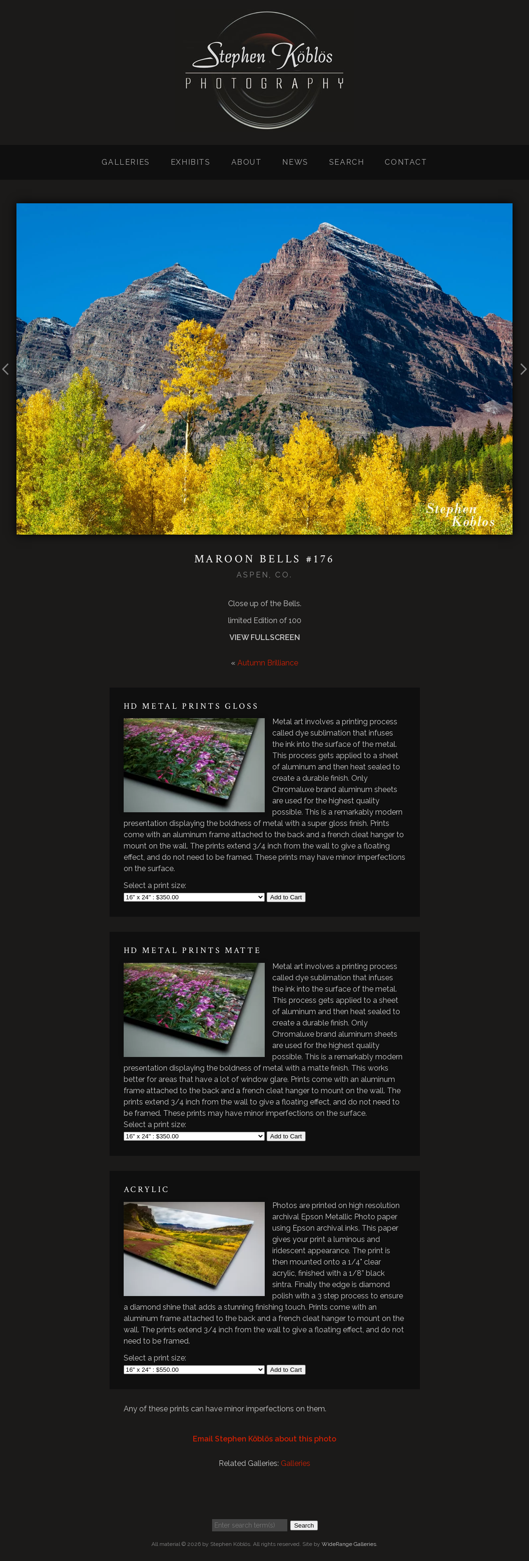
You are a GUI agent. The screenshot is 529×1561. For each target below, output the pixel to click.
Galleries (126, 162)
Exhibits (191, 162)
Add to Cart (286, 897)
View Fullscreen (264, 637)
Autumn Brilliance (267, 662)
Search (346, 162)
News (295, 162)
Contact (406, 162)
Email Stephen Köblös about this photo (264, 1438)
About (246, 162)
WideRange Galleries (349, 1544)
